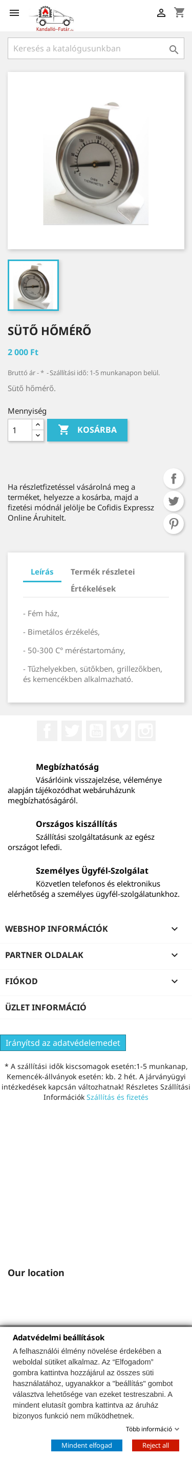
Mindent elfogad (86, 1444)
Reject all (155, 1444)
